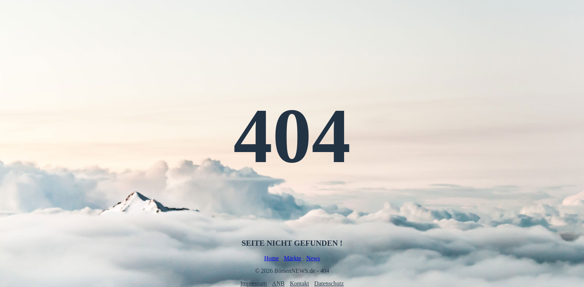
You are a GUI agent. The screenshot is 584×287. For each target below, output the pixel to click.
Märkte (292, 258)
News (313, 258)
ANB (278, 283)
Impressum (253, 283)
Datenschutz (329, 283)
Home (271, 258)
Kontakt (299, 283)
